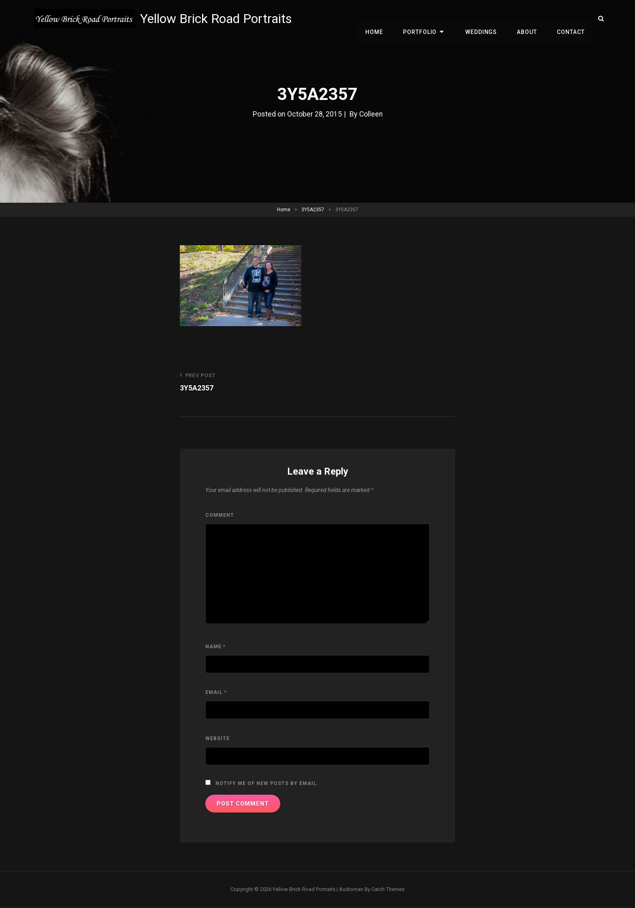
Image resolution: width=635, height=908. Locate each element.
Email (216, 693)
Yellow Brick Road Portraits (217, 18)
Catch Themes (388, 889)
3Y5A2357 (312, 209)
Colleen (371, 114)
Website (217, 738)
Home (384, 18)
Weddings (486, 18)
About (530, 18)
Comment (219, 515)
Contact (572, 18)
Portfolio (428, 18)
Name (215, 646)
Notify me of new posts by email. (267, 784)
